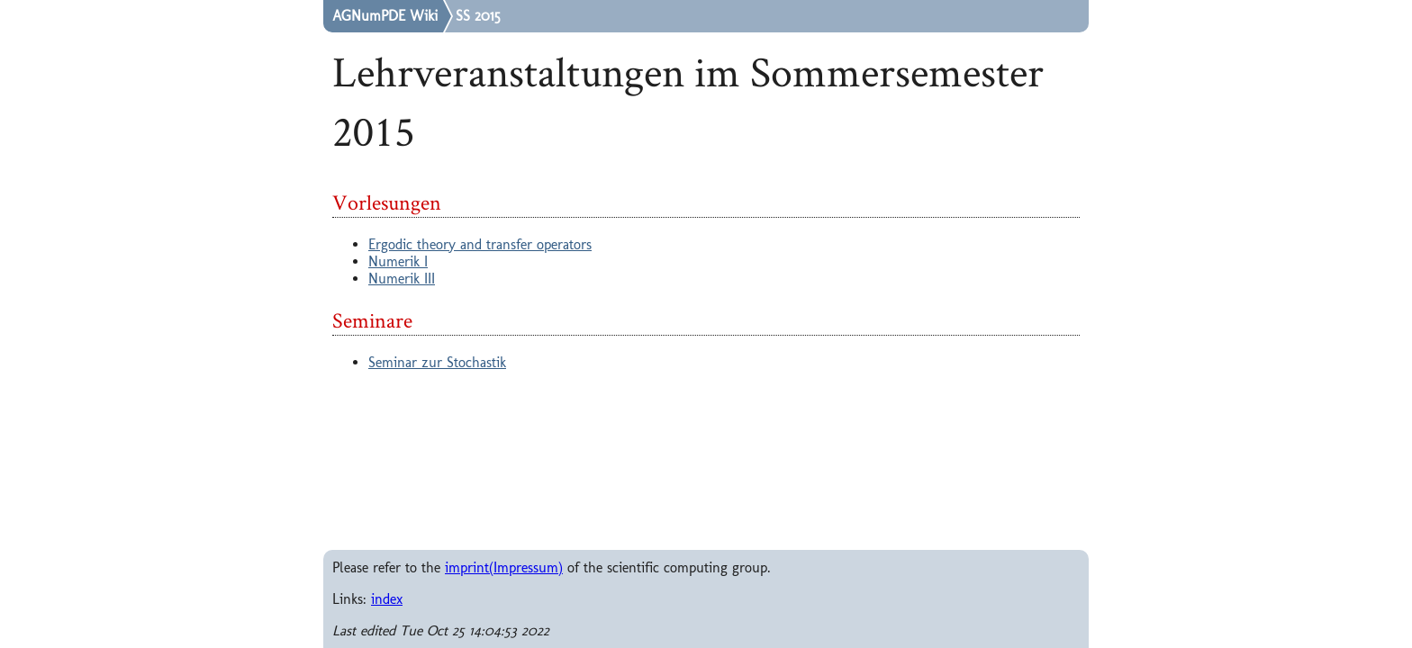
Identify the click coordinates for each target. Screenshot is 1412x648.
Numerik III (401, 278)
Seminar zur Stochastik (437, 362)
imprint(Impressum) (504, 567)
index (387, 599)
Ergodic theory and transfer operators (480, 244)
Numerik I (398, 261)
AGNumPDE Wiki (385, 16)
